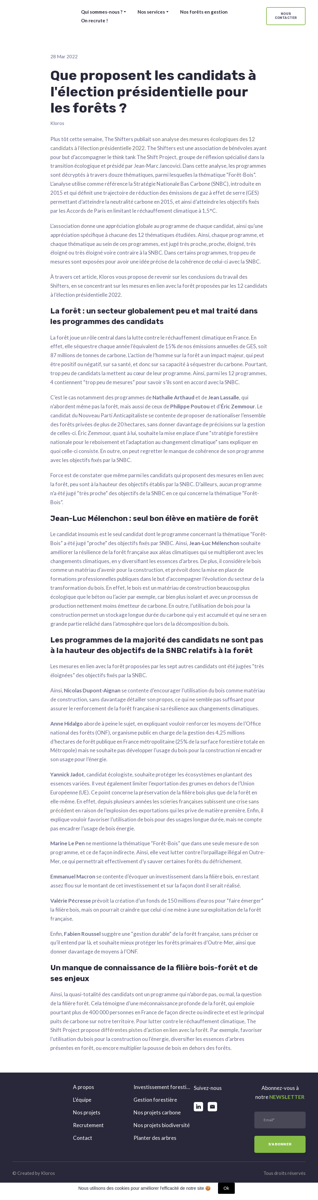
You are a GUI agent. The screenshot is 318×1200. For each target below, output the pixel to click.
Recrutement (88, 1125)
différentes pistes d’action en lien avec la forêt (154, 1030)
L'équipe (82, 1099)
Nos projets (86, 1112)
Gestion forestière (155, 1099)
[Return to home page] (37, 16)
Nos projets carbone (157, 1112)
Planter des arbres (155, 1138)
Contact (82, 1138)
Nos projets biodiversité (162, 1125)
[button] (286, 16)
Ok (226, 1188)
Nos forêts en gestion (204, 12)
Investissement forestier (162, 1087)
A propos (83, 1087)
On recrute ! (94, 20)
